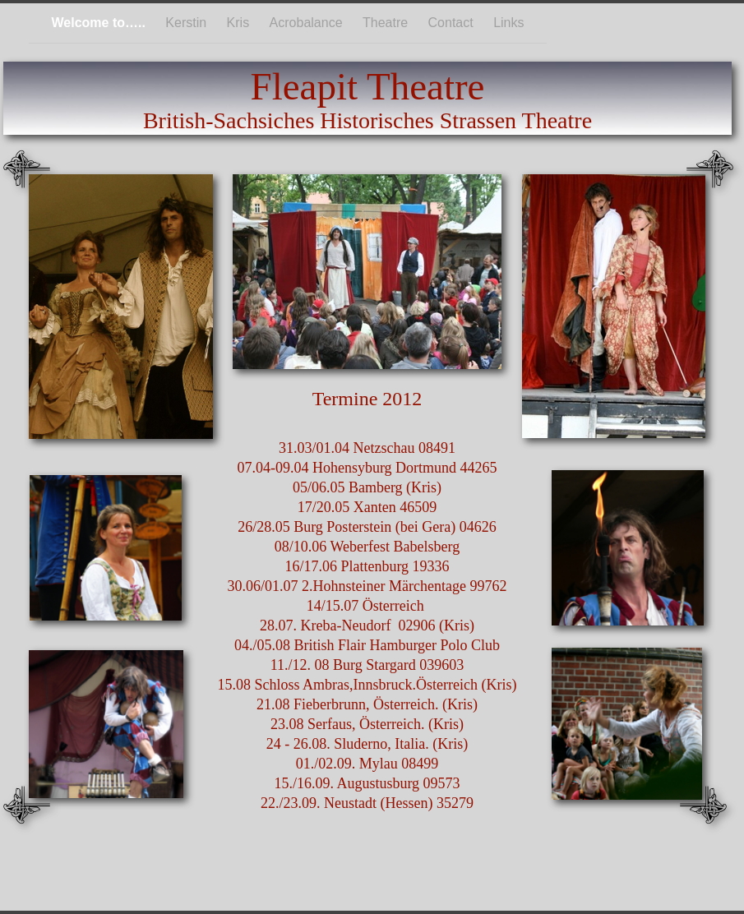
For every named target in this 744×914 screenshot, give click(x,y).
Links (508, 23)
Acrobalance (308, 23)
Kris (240, 23)
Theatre (387, 23)
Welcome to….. (100, 23)
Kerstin (187, 23)
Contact (453, 23)
